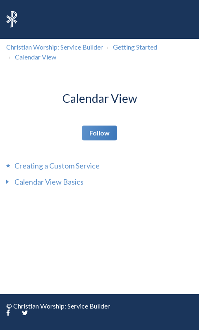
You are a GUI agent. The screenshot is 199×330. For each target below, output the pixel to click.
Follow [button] (99, 133)
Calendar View (35, 57)
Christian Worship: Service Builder (54, 47)
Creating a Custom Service (57, 165)
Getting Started (135, 47)
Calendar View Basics (49, 181)
